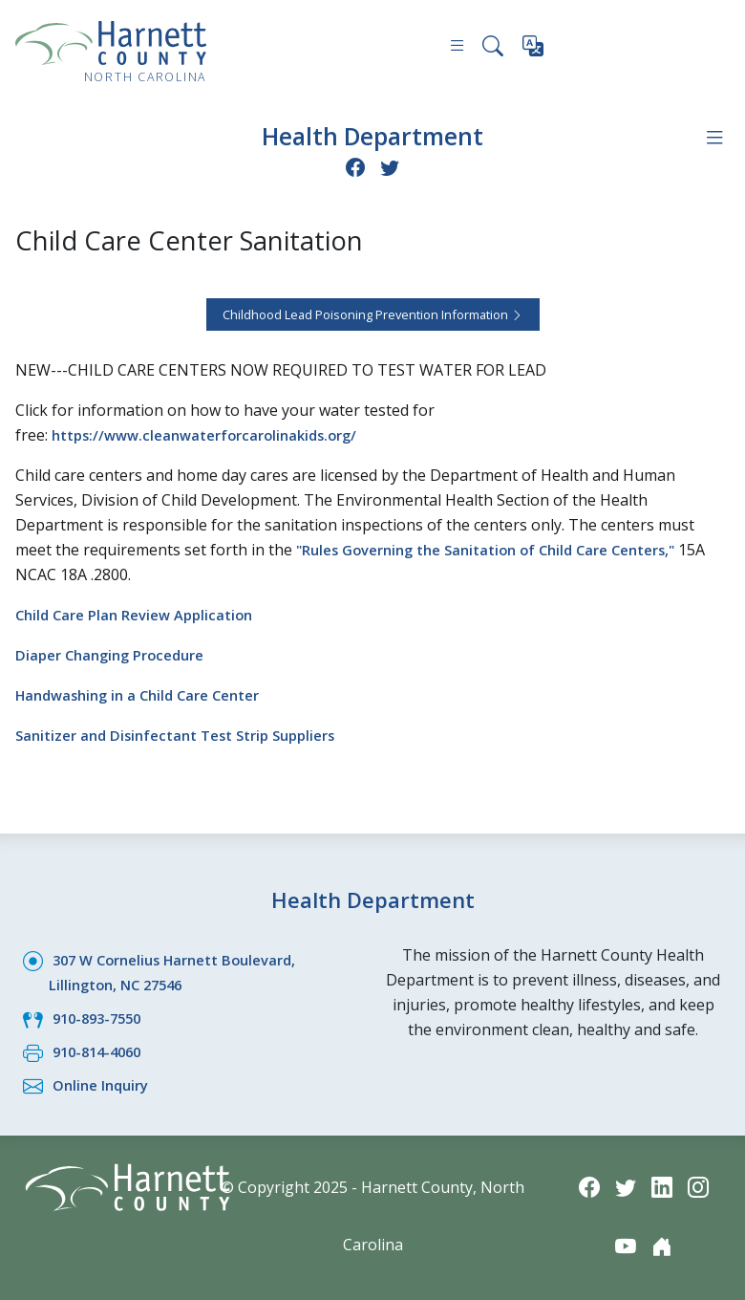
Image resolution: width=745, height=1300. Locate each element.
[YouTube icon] (624, 1245)
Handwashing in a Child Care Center (147, 693)
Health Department (372, 135)
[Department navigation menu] (713, 136)
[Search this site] (492, 48)
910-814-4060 (101, 1049)
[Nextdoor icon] (662, 1245)
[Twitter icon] (390, 166)
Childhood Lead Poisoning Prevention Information (373, 312)
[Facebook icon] (354, 166)
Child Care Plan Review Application (142, 612)
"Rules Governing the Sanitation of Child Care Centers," (503, 547)
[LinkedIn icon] (662, 1185)
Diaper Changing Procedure (117, 652)
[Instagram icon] (701, 1185)
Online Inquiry (105, 1083)
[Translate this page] (534, 49)
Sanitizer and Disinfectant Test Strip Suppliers (188, 733)
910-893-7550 (101, 1016)
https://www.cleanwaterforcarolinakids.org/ (216, 433)
